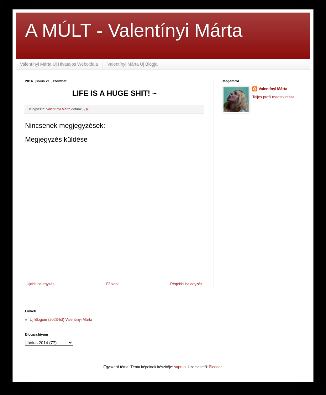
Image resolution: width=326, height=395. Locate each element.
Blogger (215, 367)
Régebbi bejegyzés (186, 284)
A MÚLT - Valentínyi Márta (134, 30)
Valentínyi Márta (273, 89)
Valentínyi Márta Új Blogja (133, 64)
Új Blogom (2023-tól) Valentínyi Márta (61, 319)
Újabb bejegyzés (41, 284)
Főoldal (112, 284)
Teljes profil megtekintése (273, 97)
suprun (180, 367)
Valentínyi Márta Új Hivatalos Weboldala (59, 64)
